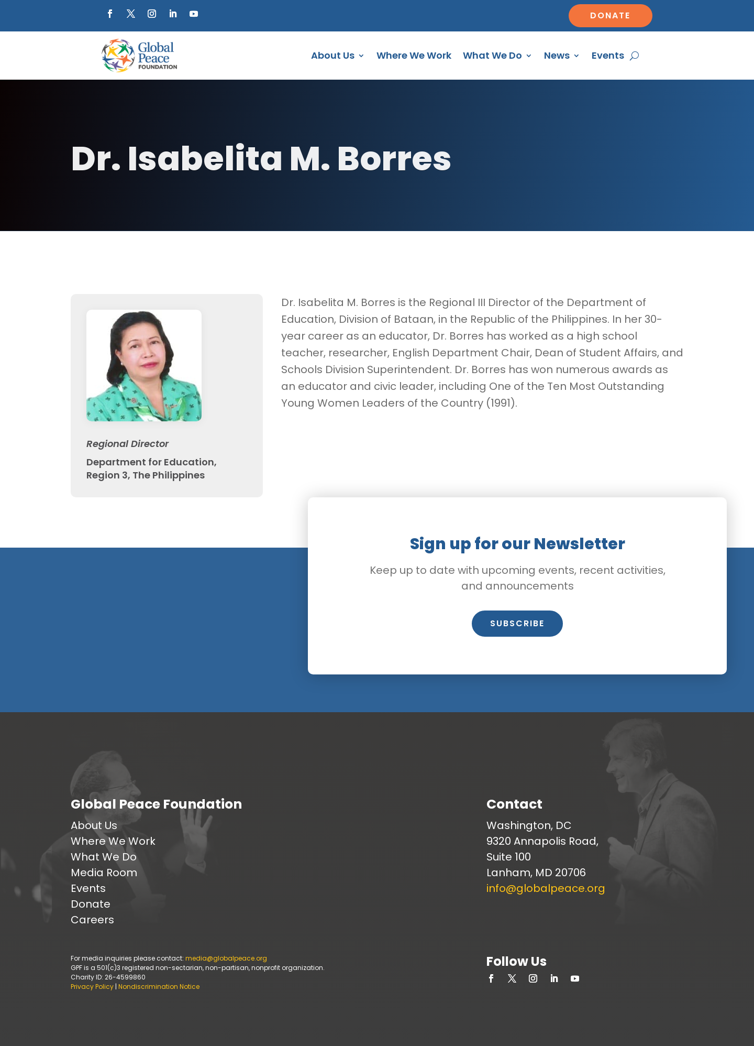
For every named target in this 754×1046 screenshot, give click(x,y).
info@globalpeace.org (545, 888)
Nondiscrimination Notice (158, 986)
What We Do (492, 57)
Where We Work (413, 57)
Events (608, 57)
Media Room (104, 872)
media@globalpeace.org (226, 958)
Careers (92, 919)
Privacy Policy (92, 986)
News (557, 57)
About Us (332, 57)
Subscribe (517, 623)
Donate (610, 15)
